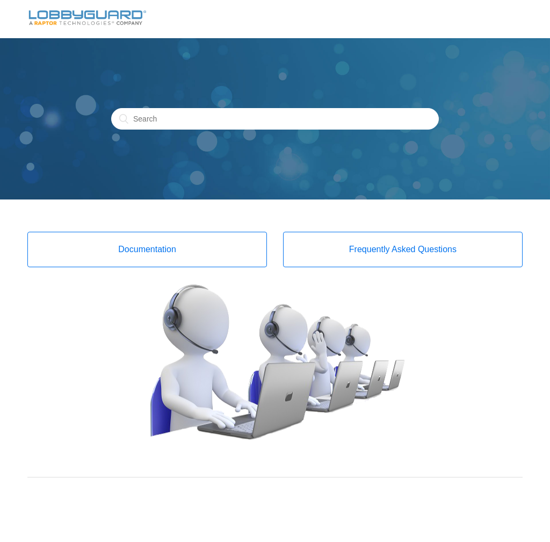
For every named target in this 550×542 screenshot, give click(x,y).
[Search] (275, 119)
